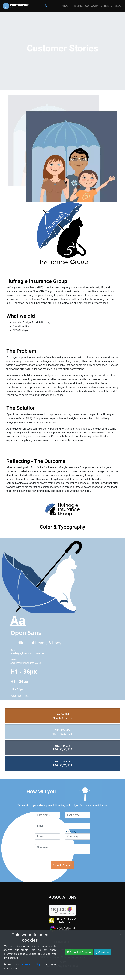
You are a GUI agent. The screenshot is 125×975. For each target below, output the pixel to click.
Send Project (62, 865)
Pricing (78, 5)
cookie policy (31, 964)
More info (102, 952)
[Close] (120, 934)
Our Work (91, 5)
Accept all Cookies (79, 952)
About (66, 5)
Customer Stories (62, 48)
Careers (106, 5)
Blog (118, 5)
